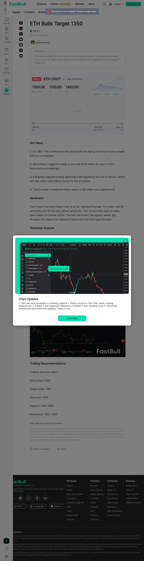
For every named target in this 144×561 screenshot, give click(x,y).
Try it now (72, 318)
